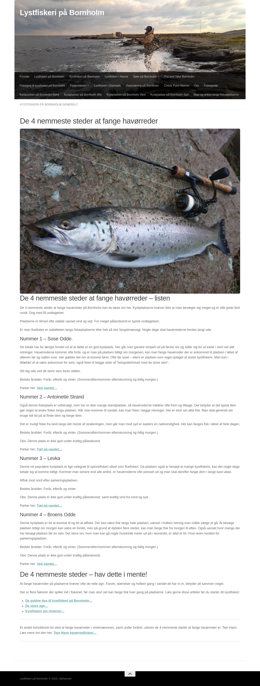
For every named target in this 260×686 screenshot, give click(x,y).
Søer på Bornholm (145, 76)
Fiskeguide (211, 85)
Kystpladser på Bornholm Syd (169, 94)
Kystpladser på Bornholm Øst (83, 94)
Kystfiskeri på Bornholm (84, 76)
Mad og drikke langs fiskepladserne (216, 94)
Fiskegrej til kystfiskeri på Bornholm (42, 85)
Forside (24, 76)
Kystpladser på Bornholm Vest (126, 94)
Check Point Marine (176, 85)
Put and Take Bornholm (179, 76)
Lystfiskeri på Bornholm (62, 12)
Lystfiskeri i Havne (116, 76)
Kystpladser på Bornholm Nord (39, 94)
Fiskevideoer (78, 85)
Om (196, 85)
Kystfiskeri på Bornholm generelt (49, 104)
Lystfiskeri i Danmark (107, 85)
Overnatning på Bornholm (142, 85)
